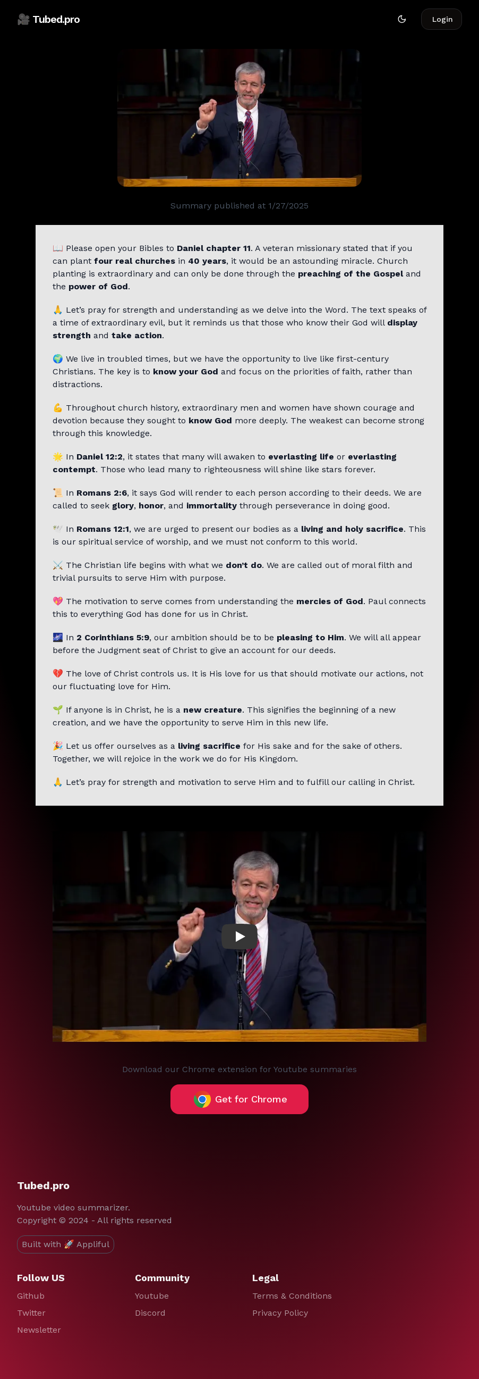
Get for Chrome (240, 1099)
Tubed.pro (43, 1185)
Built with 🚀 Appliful (65, 1244)
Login (442, 19)
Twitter (31, 1313)
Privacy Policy (280, 1313)
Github (31, 1296)
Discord (150, 1313)
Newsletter (39, 1330)
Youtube (152, 1296)
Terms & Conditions (292, 1296)
